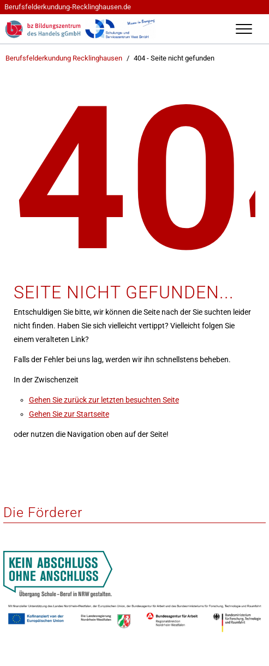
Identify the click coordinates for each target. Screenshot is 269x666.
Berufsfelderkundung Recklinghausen (63, 58)
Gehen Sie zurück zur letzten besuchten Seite (104, 399)
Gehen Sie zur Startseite (69, 414)
